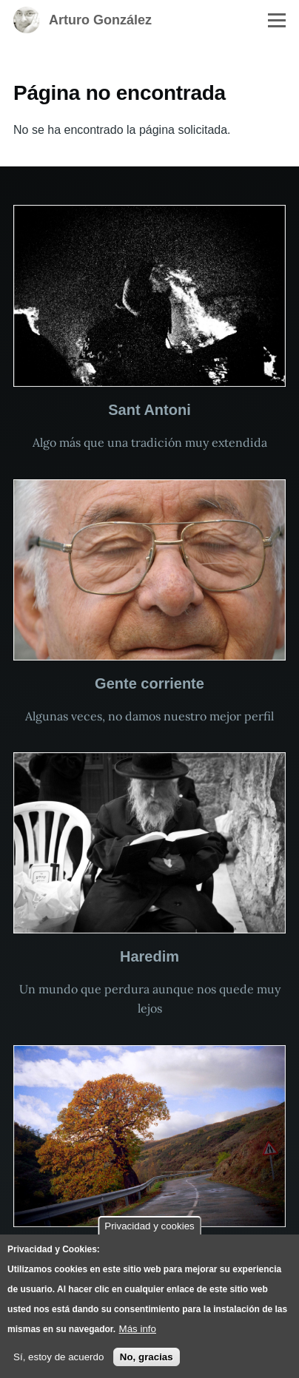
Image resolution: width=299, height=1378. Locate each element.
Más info (137, 1328)
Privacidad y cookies (149, 1226)
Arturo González (100, 20)
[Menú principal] (276, 20)
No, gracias (146, 1356)
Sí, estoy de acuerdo (58, 1356)
